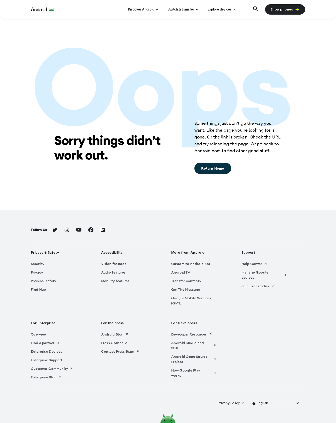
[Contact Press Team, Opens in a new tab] (123, 351)
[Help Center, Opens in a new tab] (264, 263)
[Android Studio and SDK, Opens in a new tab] (193, 345)
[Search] (254, 9)
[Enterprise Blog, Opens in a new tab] (53, 377)
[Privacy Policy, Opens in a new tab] (231, 403)
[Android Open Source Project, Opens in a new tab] (193, 359)
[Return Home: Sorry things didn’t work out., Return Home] (212, 168)
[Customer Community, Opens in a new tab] (53, 368)
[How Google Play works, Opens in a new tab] (193, 373)
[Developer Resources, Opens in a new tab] (193, 334)
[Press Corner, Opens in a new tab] (123, 342)
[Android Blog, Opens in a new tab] (123, 334)
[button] (262, 403)
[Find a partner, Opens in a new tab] (53, 342)
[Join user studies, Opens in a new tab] (264, 286)
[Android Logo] (42, 9)
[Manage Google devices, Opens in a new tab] (264, 275)
